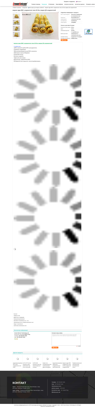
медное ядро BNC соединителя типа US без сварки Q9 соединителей (67, 365)
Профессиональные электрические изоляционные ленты (77, 365)
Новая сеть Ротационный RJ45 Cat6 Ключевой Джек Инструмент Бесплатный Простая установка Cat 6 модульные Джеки (47, 367)
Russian (79, 1)
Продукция (44, 4)
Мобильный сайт (56, 392)
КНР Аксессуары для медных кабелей (37, 405)
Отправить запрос (90, 4)
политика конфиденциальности (21, 405)
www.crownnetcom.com (21, 325)
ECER (53, 406)
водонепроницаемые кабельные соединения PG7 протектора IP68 (57, 365)
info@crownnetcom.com (67, 386)
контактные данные (80, 4)
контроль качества (68, 4)
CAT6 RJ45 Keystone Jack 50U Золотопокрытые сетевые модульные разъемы (37, 366)
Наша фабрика (59, 4)
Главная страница (35, 4)
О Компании (51, 4)
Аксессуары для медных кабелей (36, 7)
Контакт (65, 40)
